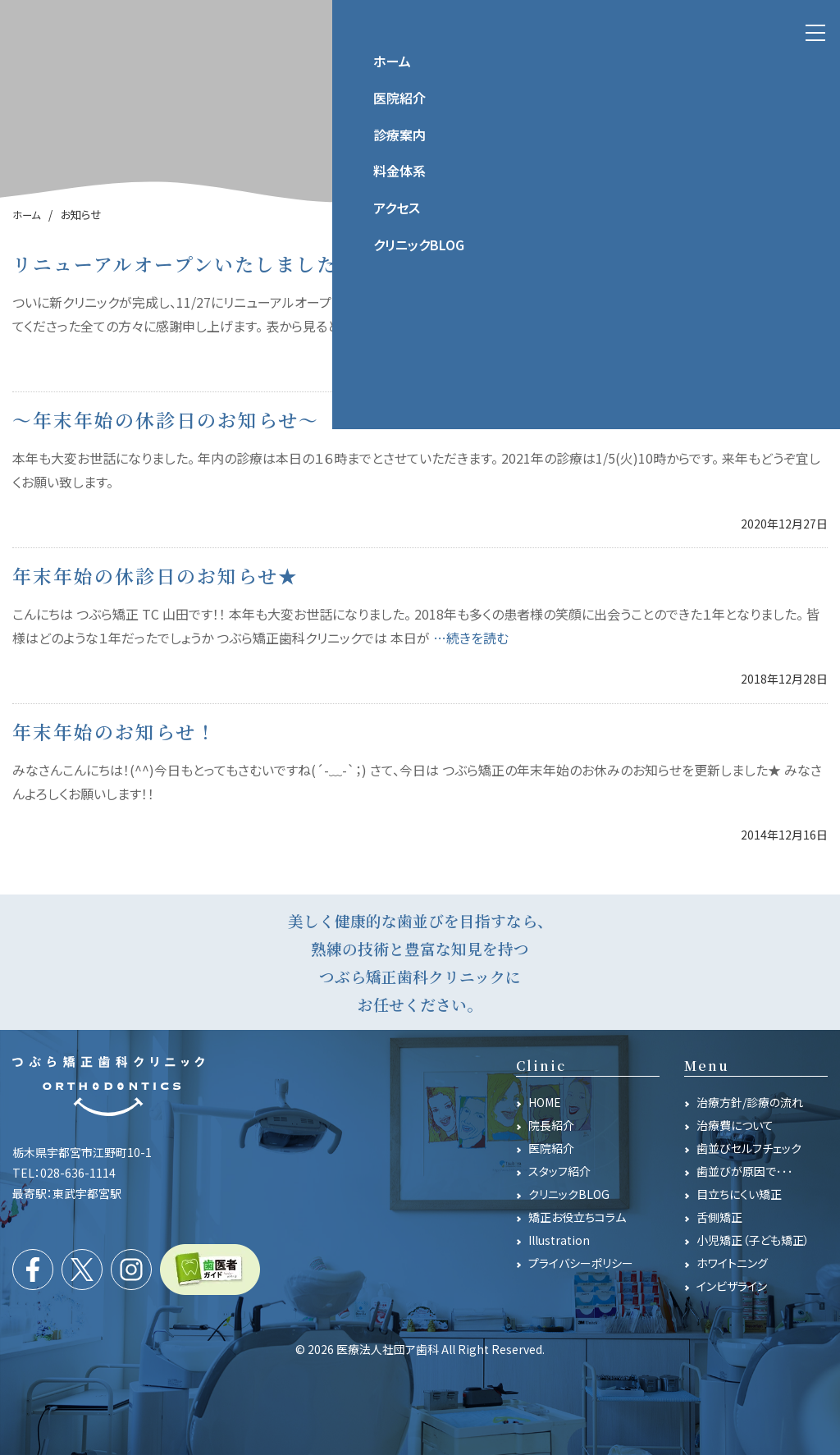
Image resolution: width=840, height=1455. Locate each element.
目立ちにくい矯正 (739, 1194)
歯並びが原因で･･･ (744, 1171)
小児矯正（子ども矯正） (753, 1240)
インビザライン (731, 1286)
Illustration (559, 1240)
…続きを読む (506, 326)
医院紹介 (551, 1148)
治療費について (735, 1125)
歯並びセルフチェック (748, 1148)
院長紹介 (551, 1125)
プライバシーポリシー (580, 1263)
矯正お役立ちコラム (577, 1217)
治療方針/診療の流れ (749, 1102)
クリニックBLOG (568, 1194)
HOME (544, 1102)
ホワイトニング (732, 1263)
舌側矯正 (719, 1217)
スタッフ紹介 (559, 1171)
